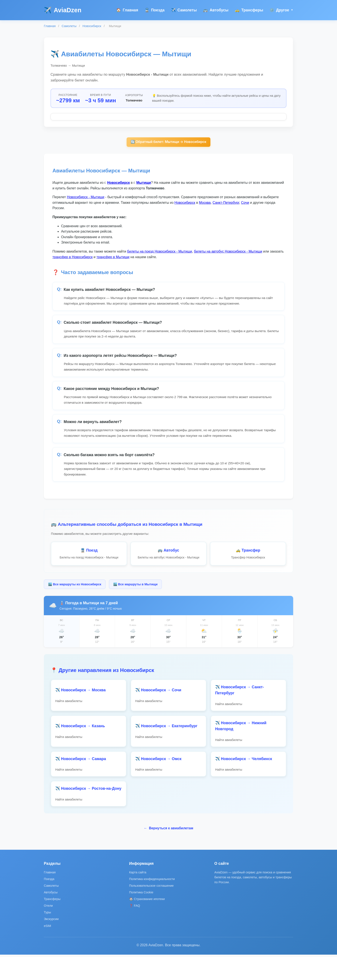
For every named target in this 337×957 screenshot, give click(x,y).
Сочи (245, 203)
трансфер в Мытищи (113, 257)
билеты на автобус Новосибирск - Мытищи (228, 252)
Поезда (155, 10)
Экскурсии (51, 921)
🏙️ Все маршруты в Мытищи (135, 584)
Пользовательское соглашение (151, 888)
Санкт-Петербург (226, 203)
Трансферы (249, 10)
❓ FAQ (134, 908)
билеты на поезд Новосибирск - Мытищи (159, 252)
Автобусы (215, 10)
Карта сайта (137, 874)
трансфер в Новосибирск (72, 257)
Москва (205, 203)
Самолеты (184, 10)
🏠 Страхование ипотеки (147, 901)
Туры (47, 914)
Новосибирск (92, 26)
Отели (48, 908)
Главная (127, 10)
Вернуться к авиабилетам (168, 830)
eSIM (47, 928)
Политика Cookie (141, 894)
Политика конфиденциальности (152, 881)
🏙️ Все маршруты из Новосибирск (74, 584)
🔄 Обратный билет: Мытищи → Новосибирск (168, 142)
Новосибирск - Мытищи (85, 197)
